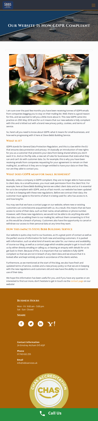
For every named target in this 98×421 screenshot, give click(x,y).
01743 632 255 (24, 354)
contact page (77, 281)
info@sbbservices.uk (27, 362)
